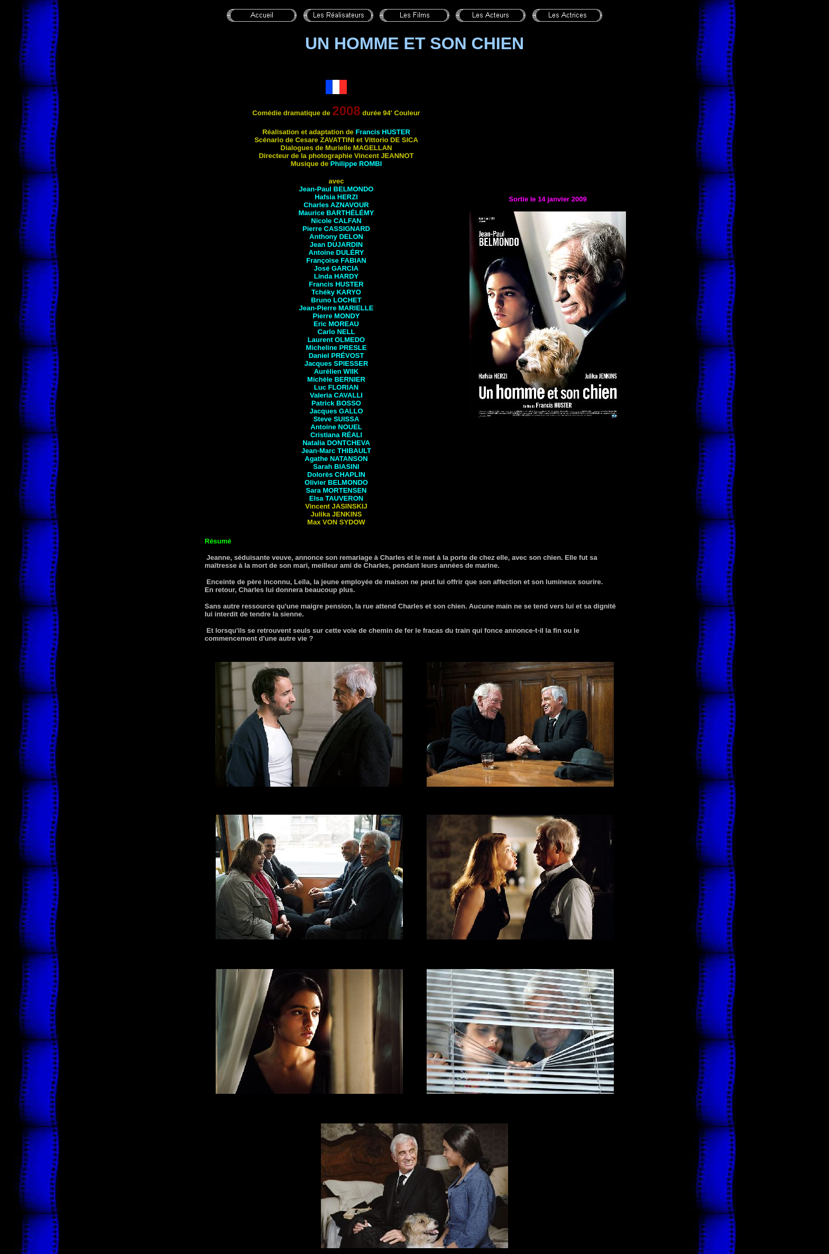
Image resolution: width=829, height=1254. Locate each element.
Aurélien (336, 371)
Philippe (356, 164)
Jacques (337, 363)
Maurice (336, 213)
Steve (337, 419)
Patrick (336, 403)
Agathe (336, 459)
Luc (336, 387)
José (336, 268)
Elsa (336, 498)
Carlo (336, 332)
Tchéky (336, 292)
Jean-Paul (336, 189)
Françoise (336, 260)
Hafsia (336, 197)
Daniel (336, 355)
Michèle (336, 379)
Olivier (336, 482)
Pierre (336, 229)
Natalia (336, 443)
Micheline (336, 348)
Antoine (336, 252)
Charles (336, 205)
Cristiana (336, 435)
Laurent (336, 340)
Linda (336, 276)
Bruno (336, 300)
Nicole (336, 221)
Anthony (336, 237)
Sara (336, 490)
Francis (382, 132)
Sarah (336, 467)
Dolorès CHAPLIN (336, 474)
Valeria (336, 395)
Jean (336, 244)
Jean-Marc (336, 451)
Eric (336, 324)
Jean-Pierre (336, 308)
